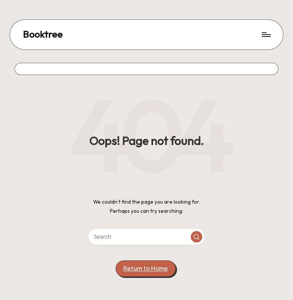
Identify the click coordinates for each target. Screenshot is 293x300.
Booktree (43, 34)
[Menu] (266, 34)
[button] (196, 237)
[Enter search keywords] (146, 236)
